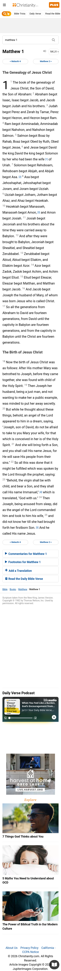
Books (13, 589)
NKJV (54, 51)
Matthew (22, 589)
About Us (11, 947)
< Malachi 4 (15, 61)
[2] (20, 177)
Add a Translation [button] (18, 570)
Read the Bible (52, 13)
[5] (37, 527)
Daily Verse (35, 13)
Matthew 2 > (46, 61)
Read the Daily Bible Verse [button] (24, 578)
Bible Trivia (19, 13)
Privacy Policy (29, 947)
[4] (41, 492)
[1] (46, 159)
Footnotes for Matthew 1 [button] (23, 562)
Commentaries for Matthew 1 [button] (26, 554)
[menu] (4, 5)
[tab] (30, 553)
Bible (4, 589)
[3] (38, 212)
